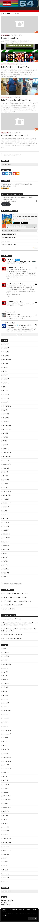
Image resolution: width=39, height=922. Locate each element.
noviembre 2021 (7, 425)
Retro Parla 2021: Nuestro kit (15, 638)
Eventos (3, 64)
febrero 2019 (6, 526)
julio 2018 (5, 553)
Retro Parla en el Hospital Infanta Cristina (16, 100)
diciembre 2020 (7, 452)
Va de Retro (4, 902)
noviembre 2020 (7, 456)
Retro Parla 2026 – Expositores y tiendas (13, 605)
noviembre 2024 (7, 359)
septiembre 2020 (7, 464)
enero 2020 (5, 487)
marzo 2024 (6, 375)
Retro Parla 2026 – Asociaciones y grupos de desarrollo (17, 601)
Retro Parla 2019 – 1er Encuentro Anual (15, 67)
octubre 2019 (6, 499)
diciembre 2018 (7, 534)
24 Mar (29, 325)
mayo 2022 (5, 410)
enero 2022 (5, 421)
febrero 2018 (6, 573)
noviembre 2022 (7, 406)
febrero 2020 (6, 483)
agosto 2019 (6, 507)
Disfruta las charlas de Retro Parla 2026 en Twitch (15, 597)
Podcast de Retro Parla (9, 38)
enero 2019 (5, 530)
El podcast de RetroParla (7, 900)
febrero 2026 (6, 348)
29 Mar (19, 314)
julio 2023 (5, 386)
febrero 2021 (6, 445)
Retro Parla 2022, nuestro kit (14, 619)
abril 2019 (5, 518)
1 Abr (21, 301)
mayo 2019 (5, 514)
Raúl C (8, 314)
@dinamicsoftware (23, 325)
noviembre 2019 (7, 495)
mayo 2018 (5, 561)
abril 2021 (5, 441)
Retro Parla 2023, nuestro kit (15, 634)
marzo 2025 (6, 352)
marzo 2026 (6, 344)
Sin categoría (5, 35)
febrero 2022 (6, 417)
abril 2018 (5, 565)
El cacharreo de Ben (6, 904)
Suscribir (5, 204)
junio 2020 (5, 472)
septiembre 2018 (7, 545)
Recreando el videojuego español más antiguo (16, 625)
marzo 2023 (6, 394)
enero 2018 (5, 576)
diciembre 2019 (7, 491)
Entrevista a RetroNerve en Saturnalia (14, 135)
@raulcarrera (13, 314)
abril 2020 (5, 476)
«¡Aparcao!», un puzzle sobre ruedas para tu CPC (15, 593)
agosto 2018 (6, 549)
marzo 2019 (6, 522)
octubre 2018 (6, 542)
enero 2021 (5, 448)
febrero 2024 (6, 379)
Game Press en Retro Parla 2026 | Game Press (14, 629)
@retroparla (16, 267)
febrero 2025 (6, 355)
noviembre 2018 (7, 538)
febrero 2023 (6, 398)
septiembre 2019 (7, 503)
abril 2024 (5, 371)
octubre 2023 (6, 383)
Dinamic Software (11, 325)
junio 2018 (5, 557)
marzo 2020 (6, 480)
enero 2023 (5, 402)
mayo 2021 (5, 437)
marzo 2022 (6, 414)
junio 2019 (5, 511)
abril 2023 (5, 390)
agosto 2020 (6, 468)
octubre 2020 (6, 460)
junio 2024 (5, 363)
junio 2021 (5, 433)
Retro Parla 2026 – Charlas (9, 609)
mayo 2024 (5, 367)
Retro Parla (10, 267)
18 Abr (21, 267)
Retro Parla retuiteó (11, 312)
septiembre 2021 (7, 429)
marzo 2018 (6, 569)
